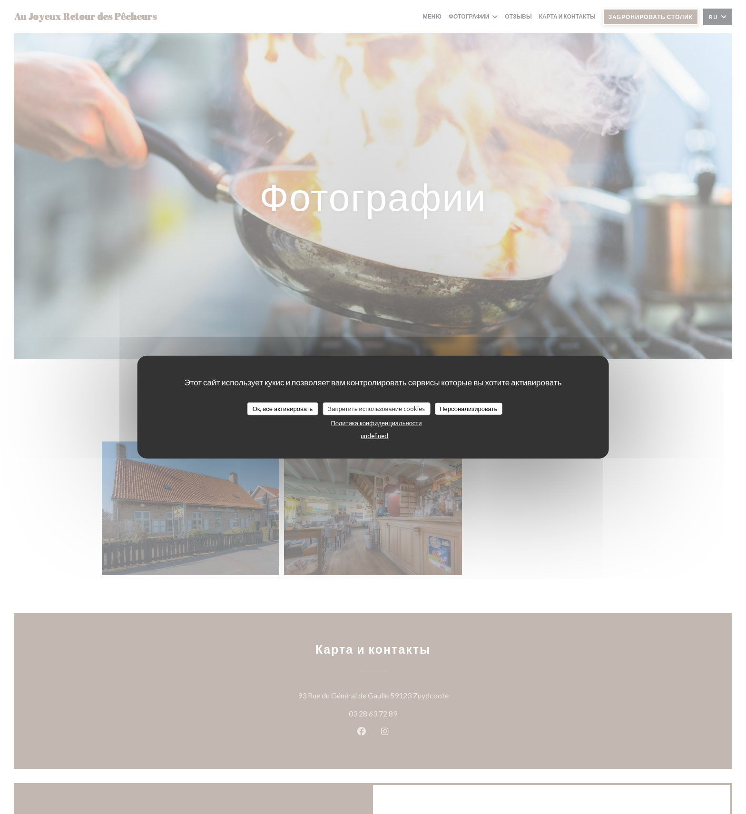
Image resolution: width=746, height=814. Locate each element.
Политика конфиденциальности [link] (376, 423)
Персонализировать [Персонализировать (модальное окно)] (468, 408)
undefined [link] (374, 436)
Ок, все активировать (283, 408)
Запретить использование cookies (376, 408)
